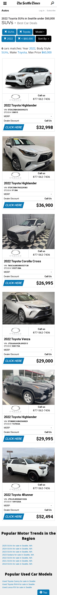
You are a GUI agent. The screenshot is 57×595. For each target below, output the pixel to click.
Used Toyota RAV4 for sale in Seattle (18, 584)
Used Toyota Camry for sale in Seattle (18, 581)
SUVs (9, 31)
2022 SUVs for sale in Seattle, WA (17, 558)
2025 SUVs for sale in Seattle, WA (17, 546)
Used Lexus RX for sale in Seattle (17, 587)
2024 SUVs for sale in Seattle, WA (17, 549)
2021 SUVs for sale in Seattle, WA (17, 561)
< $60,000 (25, 38)
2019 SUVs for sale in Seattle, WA (17, 564)
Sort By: (43, 38)
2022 (8, 38)
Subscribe (51, 10)
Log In (41, 10)
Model (39, 31)
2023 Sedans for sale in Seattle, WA (18, 555)
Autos (5, 10)
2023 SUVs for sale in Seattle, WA (17, 552)
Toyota (24, 31)
